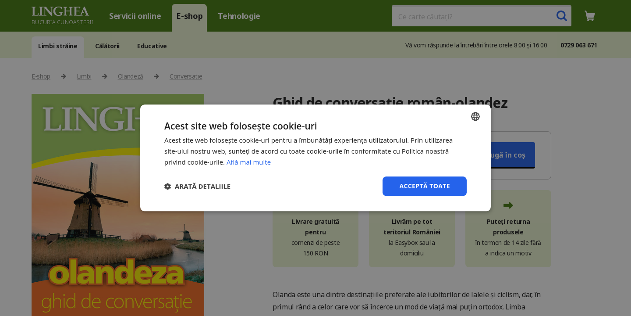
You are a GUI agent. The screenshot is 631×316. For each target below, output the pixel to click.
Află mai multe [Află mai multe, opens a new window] (249, 162)
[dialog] (315, 158)
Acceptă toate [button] (424, 186)
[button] (197, 186)
